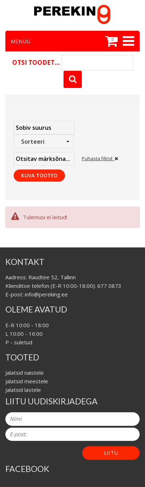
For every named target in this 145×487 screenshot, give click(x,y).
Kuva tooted (39, 175)
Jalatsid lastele (23, 389)
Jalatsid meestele (26, 381)
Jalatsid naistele (24, 372)
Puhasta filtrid (100, 158)
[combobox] (44, 141)
